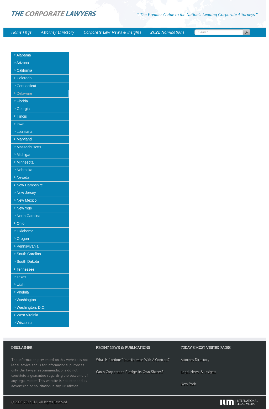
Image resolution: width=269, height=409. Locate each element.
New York (24, 208)
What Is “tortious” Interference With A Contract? (133, 359)
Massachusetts (28, 147)
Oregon (22, 239)
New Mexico (26, 200)
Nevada (22, 177)
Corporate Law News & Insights (112, 32)
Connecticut (26, 86)
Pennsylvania (27, 246)
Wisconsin (25, 323)
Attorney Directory (57, 32)
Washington (26, 300)
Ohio (20, 223)
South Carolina (28, 254)
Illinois (21, 116)
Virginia (22, 292)
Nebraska (24, 170)
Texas (21, 277)
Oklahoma (25, 231)
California (24, 70)
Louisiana (24, 131)
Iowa (20, 124)
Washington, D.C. (30, 307)
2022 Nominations (167, 32)
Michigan (23, 155)
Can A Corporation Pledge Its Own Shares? (129, 371)
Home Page (21, 32)
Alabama (23, 55)
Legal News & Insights (198, 371)
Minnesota (25, 162)
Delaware (24, 93)
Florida (22, 101)
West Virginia (27, 315)
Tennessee (25, 269)
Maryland (24, 139)
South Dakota (27, 261)
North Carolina (28, 216)
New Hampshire (29, 185)
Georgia (23, 109)
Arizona (22, 63)
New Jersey (26, 193)
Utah (20, 284)
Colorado (24, 78)
